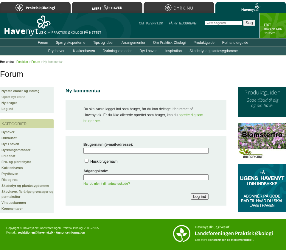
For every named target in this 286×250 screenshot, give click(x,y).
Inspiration (173, 51)
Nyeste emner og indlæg (20, 91)
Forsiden (22, 61)
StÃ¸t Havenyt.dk (272, 25)
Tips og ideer (103, 43)
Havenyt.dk (250, 7)
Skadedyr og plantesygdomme (25, 185)
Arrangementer (133, 43)
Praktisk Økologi (35, 7)
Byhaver (7, 132)
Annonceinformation (70, 232)
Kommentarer (12, 208)
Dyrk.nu (179, 7)
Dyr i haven (10, 144)
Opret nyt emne (13, 97)
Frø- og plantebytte (16, 162)
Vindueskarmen (13, 202)
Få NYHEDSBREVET (183, 23)
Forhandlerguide (235, 43)
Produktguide (203, 43)
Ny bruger (9, 103)
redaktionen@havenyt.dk (35, 232)
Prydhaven (9, 174)
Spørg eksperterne (70, 43)
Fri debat (8, 156)
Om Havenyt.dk (151, 23)
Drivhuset (9, 138)
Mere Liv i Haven (107, 7)
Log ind (7, 109)
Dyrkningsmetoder (15, 150)
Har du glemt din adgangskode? (106, 183)
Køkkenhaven (12, 168)
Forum (43, 43)
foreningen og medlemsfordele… (233, 239)
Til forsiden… (26, 28)
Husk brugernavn (103, 161)
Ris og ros (9, 179)
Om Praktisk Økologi (169, 43)
